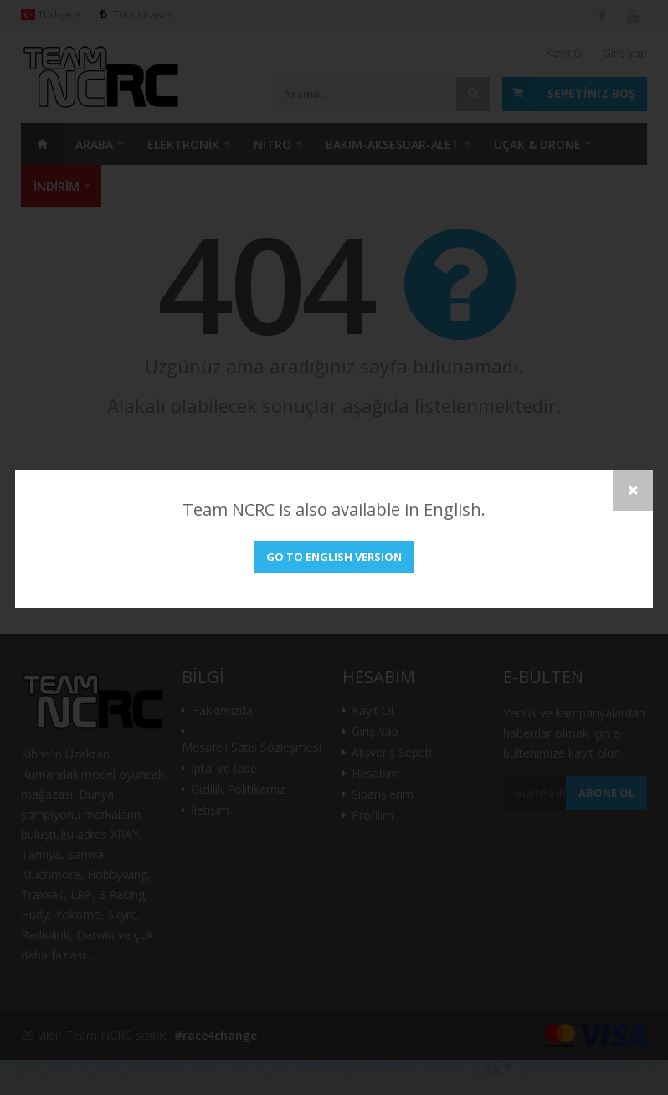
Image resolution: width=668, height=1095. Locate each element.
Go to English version (334, 556)
